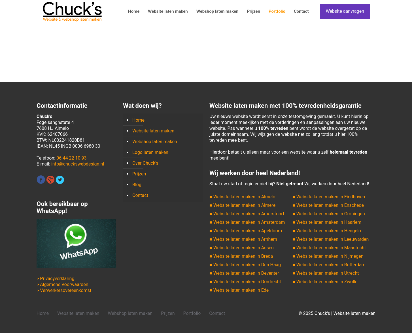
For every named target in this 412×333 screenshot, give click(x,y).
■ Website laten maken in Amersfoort (246, 213)
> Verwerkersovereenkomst (64, 290)
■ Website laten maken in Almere (242, 205)
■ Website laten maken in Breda (241, 256)
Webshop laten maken (154, 141)
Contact (140, 195)
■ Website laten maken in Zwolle (324, 281)
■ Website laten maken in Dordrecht (245, 281)
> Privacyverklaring (55, 278)
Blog (136, 184)
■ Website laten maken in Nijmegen (328, 256)
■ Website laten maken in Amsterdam (247, 222)
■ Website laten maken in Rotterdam (329, 264)
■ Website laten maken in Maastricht (329, 247)
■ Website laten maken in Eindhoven (328, 196)
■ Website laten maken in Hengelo (326, 230)
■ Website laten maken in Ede (239, 290)
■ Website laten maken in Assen (241, 247)
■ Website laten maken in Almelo (242, 196)
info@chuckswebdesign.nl (77, 164)
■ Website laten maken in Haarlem (326, 222)
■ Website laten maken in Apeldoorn (245, 230)
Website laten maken (153, 131)
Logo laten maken (150, 152)
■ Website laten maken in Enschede (328, 205)
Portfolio (192, 313)
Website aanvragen (345, 11)
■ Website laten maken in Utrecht (325, 273)
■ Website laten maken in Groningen (328, 213)
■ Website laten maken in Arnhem (243, 239)
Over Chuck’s (145, 163)
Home (138, 120)
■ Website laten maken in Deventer (244, 273)
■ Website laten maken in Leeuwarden (330, 239)
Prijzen (139, 174)
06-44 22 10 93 (71, 158)
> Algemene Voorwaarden (62, 284)
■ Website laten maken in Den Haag (245, 264)
